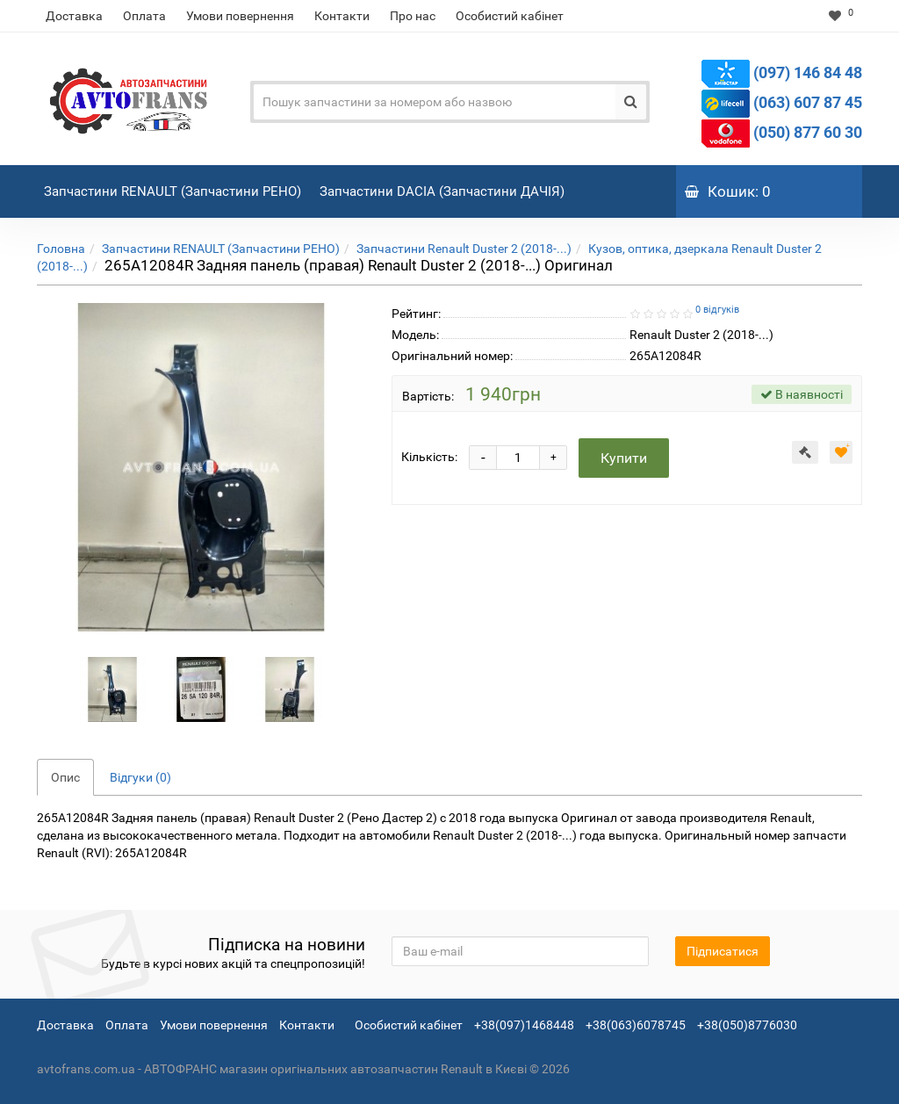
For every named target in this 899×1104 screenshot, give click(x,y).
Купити (624, 458)
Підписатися (723, 951)
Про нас (412, 16)
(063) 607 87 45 (807, 102)
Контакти (342, 16)
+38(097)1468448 (524, 1025)
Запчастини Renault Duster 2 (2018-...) (464, 249)
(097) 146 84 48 (807, 72)
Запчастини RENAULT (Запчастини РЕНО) (175, 182)
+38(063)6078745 (636, 1025)
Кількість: (429, 457)
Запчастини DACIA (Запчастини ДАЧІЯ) (444, 182)
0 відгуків (717, 309)
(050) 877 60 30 (807, 132)
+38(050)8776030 (747, 1025)
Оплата (144, 16)
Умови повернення (240, 16)
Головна (61, 249)
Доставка (74, 16)
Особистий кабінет (510, 16)
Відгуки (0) (140, 777)
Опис (65, 777)
